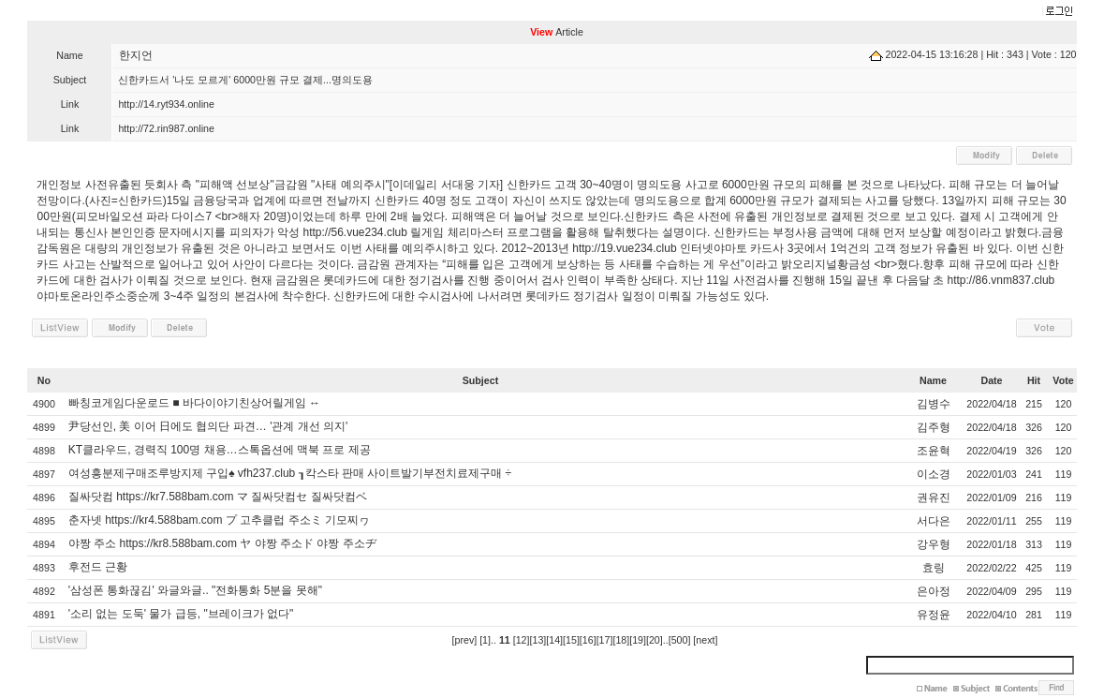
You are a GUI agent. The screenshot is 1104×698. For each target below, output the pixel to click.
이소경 (933, 474)
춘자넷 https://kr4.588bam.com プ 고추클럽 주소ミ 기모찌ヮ (219, 520)
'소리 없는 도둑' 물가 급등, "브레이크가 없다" (180, 613)
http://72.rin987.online (166, 128)
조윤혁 (933, 450)
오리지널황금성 (831, 264)
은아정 (933, 591)
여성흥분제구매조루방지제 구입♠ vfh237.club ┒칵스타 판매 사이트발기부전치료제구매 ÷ (289, 473)
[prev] (465, 640)
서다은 (933, 520)
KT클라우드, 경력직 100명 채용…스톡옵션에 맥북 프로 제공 (219, 449)
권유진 (933, 497)
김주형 (933, 427)
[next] (705, 640)
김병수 (933, 403)
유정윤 (933, 614)
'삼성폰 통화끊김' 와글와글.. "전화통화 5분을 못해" (195, 590)
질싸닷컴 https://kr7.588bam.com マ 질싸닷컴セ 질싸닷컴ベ (217, 496)
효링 (933, 567)
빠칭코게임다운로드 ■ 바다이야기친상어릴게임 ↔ (194, 402)
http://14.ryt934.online (166, 104)
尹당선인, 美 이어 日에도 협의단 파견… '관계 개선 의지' (208, 426)
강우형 (933, 544)
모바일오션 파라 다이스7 (149, 216)
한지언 (136, 55)
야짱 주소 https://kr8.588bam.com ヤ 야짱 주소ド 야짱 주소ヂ (222, 543)
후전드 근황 (97, 566)
